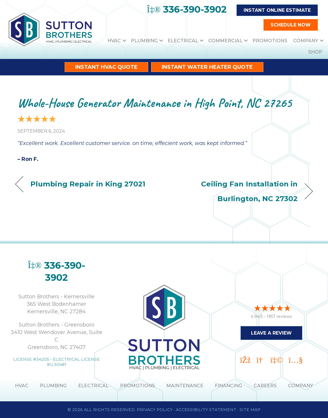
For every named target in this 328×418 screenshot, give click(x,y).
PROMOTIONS (137, 385)
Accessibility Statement (206, 409)
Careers (265, 385)
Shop (315, 52)
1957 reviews (279, 316)
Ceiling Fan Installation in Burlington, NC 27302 (235, 191)
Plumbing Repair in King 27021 (87, 184)
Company (305, 40)
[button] (124, 40)
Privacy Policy (155, 409)
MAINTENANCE (184, 385)
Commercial (225, 40)
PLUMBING (53, 385)
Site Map (250, 409)
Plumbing (144, 40)
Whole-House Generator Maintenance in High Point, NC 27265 (155, 103)
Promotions (269, 40)
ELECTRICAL (93, 385)
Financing (228, 385)
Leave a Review (271, 333)
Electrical (183, 40)
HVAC (114, 40)
